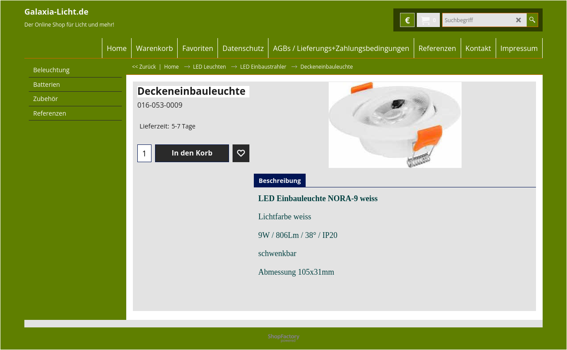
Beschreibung (280, 180)
